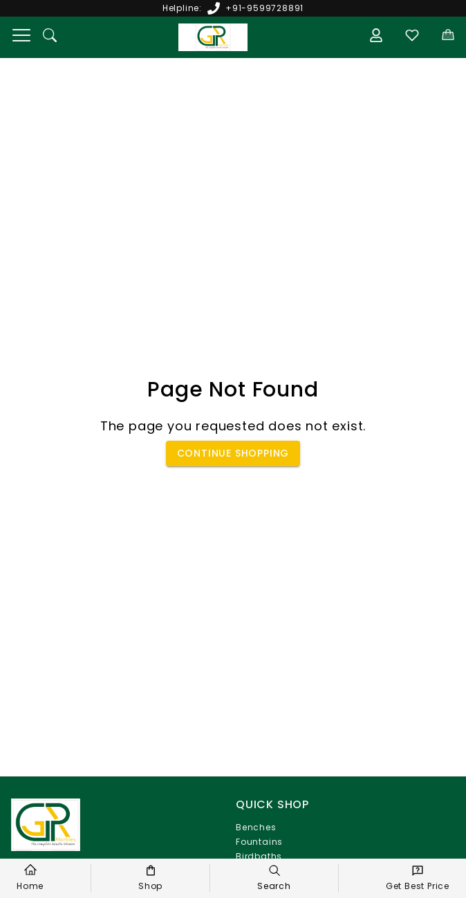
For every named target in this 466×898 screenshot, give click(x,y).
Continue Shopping (233, 453)
